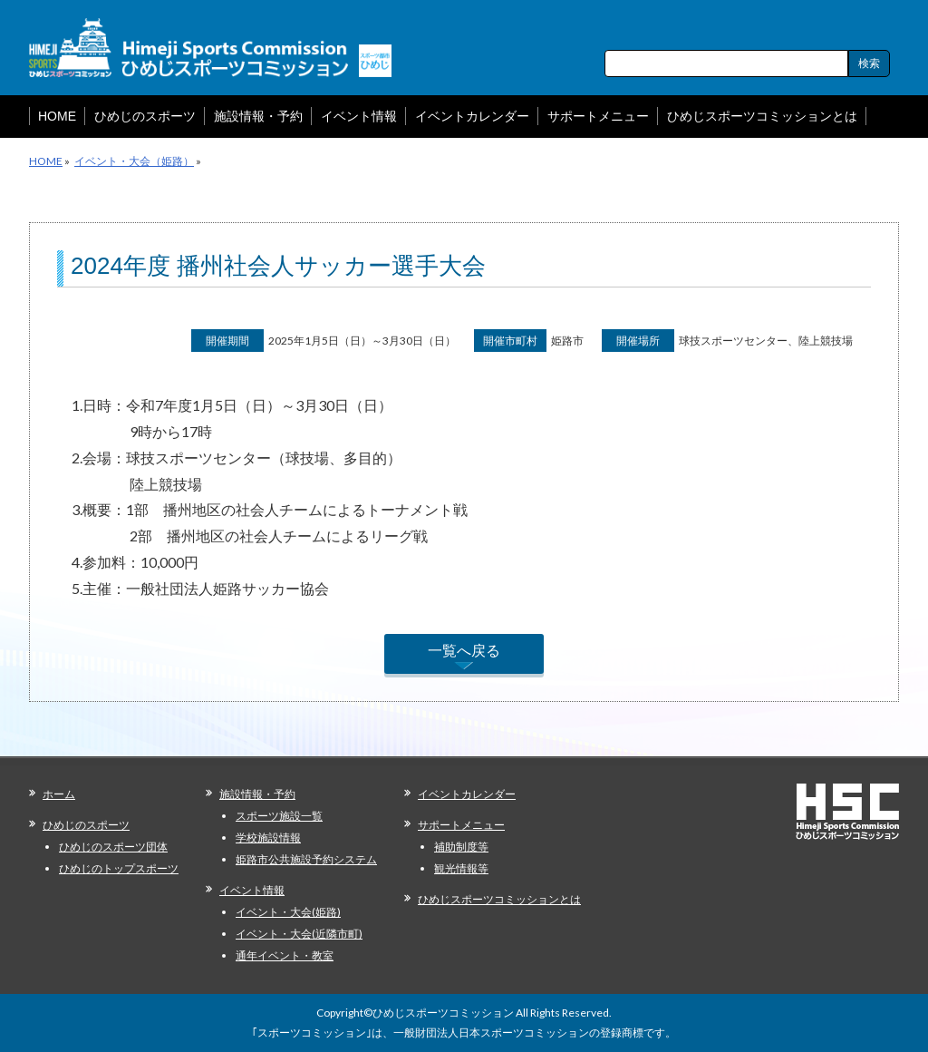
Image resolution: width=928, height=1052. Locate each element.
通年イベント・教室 (285, 955)
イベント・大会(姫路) (288, 912)
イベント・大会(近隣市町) (299, 933)
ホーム (59, 794)
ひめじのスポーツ (86, 825)
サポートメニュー (461, 825)
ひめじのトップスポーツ (119, 868)
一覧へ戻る (464, 649)
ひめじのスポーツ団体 (113, 846)
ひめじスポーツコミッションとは (499, 899)
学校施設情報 (268, 837)
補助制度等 (461, 846)
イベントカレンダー (467, 794)
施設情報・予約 (257, 794)
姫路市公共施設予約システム (306, 859)
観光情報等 (461, 868)
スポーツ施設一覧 (279, 816)
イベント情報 (252, 890)
